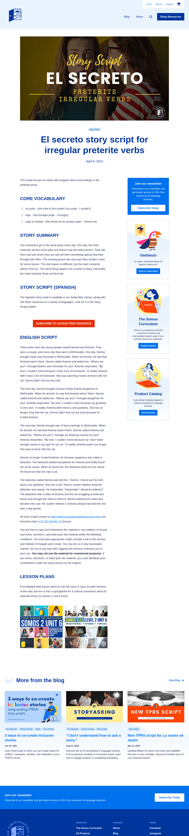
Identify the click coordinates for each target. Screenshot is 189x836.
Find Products (148, 412)
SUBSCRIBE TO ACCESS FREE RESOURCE (63, 323)
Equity (38, 729)
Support (169, 4)
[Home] (16, 14)
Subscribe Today (148, 208)
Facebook (155, 828)
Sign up (158, 4)
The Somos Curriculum (89, 828)
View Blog (176, 680)
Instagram (155, 833)
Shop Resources (170, 16)
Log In (149, 4)
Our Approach (11, 729)
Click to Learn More (148, 271)
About (139, 16)
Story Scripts (94, 130)
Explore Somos (148, 346)
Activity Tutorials (26, 729)
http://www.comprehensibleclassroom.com (76, 516)
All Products (83, 833)
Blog (126, 16)
